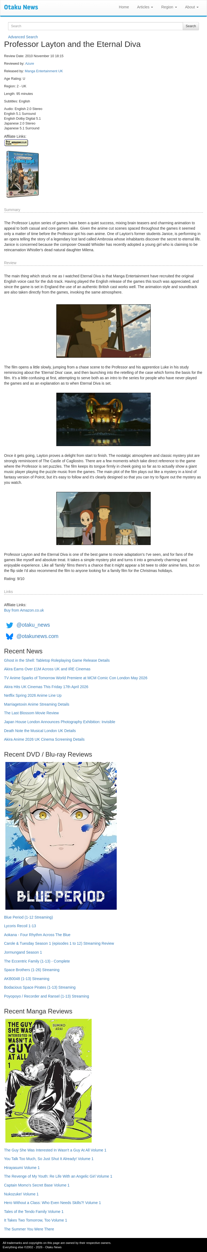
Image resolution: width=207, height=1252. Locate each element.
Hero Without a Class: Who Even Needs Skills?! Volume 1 (52, 1203)
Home (124, 7)
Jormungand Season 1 (23, 952)
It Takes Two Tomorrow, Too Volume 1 (35, 1220)
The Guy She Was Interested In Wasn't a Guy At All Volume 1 (55, 1150)
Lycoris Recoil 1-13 (20, 926)
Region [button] (169, 7)
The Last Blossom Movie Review (31, 713)
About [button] (192, 7)
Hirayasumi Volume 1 (22, 1167)
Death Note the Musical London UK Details (40, 731)
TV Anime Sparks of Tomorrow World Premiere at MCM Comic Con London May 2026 (75, 678)
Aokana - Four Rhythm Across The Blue (37, 935)
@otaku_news (33, 625)
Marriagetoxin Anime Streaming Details (36, 704)
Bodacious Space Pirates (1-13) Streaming (39, 987)
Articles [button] (145, 7)
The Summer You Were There (29, 1229)
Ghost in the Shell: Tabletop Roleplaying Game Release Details (57, 660)
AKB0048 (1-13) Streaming (26, 979)
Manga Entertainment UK (44, 71)
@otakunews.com (37, 636)
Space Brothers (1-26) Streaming (31, 970)
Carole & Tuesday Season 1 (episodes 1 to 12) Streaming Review (59, 943)
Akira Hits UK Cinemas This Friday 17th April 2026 (46, 687)
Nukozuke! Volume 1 (21, 1194)
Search (191, 26)
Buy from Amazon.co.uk (24, 610)
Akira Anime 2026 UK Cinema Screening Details (44, 739)
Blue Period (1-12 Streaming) (28, 917)
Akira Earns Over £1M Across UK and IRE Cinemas (47, 669)
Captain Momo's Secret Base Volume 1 (37, 1185)
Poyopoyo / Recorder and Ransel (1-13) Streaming (46, 996)
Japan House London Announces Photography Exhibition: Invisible (59, 722)
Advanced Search (23, 37)
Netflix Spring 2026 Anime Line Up (32, 695)
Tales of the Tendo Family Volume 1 (34, 1211)
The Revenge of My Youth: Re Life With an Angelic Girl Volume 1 (58, 1176)
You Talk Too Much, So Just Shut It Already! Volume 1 (49, 1159)
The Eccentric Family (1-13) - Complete (37, 961)
